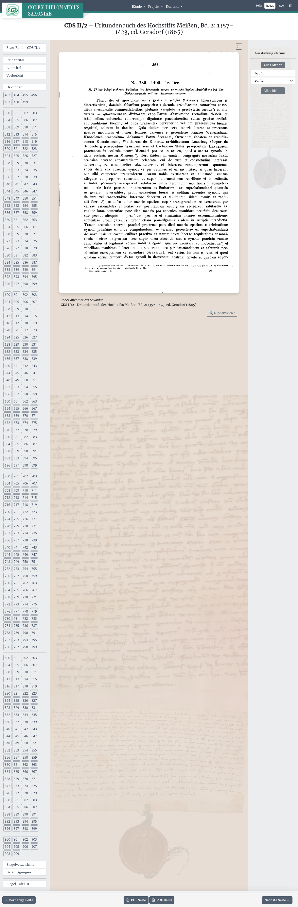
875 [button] (34, 786)
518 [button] (25, 141)
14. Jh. (259, 73)
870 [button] (25, 779)
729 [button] (16, 526)
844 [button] (7, 736)
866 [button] (25, 771)
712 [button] (7, 497)
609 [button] (16, 309)
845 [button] (16, 736)
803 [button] (34, 658)
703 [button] (34, 476)
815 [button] (34, 679)
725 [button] (16, 519)
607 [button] (34, 302)
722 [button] (25, 512)
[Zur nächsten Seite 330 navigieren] (277, 900)
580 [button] (7, 255)
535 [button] (34, 170)
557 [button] (16, 212)
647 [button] (34, 373)
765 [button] (16, 590)
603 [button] (34, 294)
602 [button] (25, 294)
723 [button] (34, 512)
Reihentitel (15, 60)
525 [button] (16, 156)
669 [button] (16, 415)
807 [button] (34, 665)
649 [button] (16, 380)
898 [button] (25, 828)
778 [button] (25, 611)
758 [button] (25, 576)
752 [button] (7, 569)
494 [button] (16, 95)
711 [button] (34, 490)
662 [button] (25, 401)
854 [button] (25, 750)
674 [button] (25, 423)
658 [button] (25, 394)
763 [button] (34, 583)
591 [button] (34, 269)
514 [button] (25, 134)
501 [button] (16, 113)
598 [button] (25, 284)
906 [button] (25, 846)
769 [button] (16, 597)
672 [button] (7, 423)
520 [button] (7, 148)
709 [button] (16, 490)
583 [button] (34, 255)
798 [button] (25, 647)
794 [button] (25, 640)
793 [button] (16, 640)
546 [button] (25, 191)
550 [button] (25, 198)
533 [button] (16, 170)
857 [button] (16, 757)
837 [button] (16, 722)
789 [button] (16, 633)
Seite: (260, 5)
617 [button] (16, 323)
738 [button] (25, 540)
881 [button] (16, 800)
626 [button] (25, 337)
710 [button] (25, 490)
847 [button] (34, 736)
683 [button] (34, 437)
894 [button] (25, 821)
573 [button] (16, 241)
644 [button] (7, 373)
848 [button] (7, 743)
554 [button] (25, 205)
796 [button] (7, 647)
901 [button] (16, 839)
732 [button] (7, 533)
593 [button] (16, 276)
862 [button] (25, 764)
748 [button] (7, 561)
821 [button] (16, 693)
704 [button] (7, 483)
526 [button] (25, 156)
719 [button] (34, 505)
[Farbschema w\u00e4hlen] (290, 6)
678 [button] (25, 430)
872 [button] (7, 786)
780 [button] (7, 618)
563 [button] (34, 220)
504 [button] (7, 120)
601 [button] (16, 294)
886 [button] (25, 807)
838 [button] (25, 722)
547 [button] (34, 191)
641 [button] (16, 366)
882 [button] (25, 800)
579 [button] (34, 248)
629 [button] (16, 344)
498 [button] (16, 102)
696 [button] (7, 465)
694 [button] (25, 458)
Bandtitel (14, 68)
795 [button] (34, 640)
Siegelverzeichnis (20, 864)
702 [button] (25, 476)
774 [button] (25, 604)
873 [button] (16, 786)
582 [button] (25, 255)
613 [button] (16, 316)
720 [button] (7, 512)
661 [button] (16, 401)
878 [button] (25, 793)
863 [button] (34, 764)
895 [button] (34, 821)
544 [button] (7, 191)
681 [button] (16, 437)
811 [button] (34, 672)
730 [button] (25, 526)
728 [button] (7, 526)
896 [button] (7, 828)
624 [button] (7, 337)
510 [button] (25, 127)
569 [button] (16, 234)
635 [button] (34, 351)
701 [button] (16, 476)
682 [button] (25, 437)
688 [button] (7, 451)
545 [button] (16, 191)
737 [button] (16, 540)
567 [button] (34, 227)
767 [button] (34, 590)
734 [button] (25, 533)
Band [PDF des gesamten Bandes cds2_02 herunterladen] (162, 900)
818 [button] (25, 686)
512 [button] (7, 134)
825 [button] (16, 700)
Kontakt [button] (173, 6)
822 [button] (25, 693)
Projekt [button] (154, 6)
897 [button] (16, 828)
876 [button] (7, 793)
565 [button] (16, 227)
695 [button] (34, 458)
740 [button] (7, 547)
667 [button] (34, 408)
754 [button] (25, 569)
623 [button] (34, 330)
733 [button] (16, 533)
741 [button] (16, 547)
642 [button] (25, 366)
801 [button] (16, 658)
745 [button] (16, 554)
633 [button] (16, 351)
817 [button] (16, 686)
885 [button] (16, 807)
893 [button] (16, 821)
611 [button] (34, 309)
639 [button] (34, 358)
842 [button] (25, 729)
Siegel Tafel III (18, 884)
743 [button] (34, 547)
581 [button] (16, 255)
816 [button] (7, 686)
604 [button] (7, 302)
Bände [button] (137, 6)
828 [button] (7, 707)
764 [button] (7, 590)
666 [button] (25, 408)
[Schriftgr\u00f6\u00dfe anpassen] (281, 5)
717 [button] (16, 505)
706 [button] (25, 483)
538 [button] (25, 177)
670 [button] (25, 415)
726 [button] (25, 519)
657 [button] (16, 394)
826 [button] (25, 700)
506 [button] (25, 120)
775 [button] (34, 604)
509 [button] (16, 127)
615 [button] (34, 316)
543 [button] (34, 184)
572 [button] (7, 241)
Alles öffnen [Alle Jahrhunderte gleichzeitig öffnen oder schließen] (273, 65)
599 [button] (34, 284)
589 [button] (16, 269)
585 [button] (16, 262)
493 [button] (7, 95)
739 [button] (34, 540)
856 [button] (7, 757)
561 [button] (16, 220)
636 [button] (7, 358)
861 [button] (16, 764)
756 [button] (7, 576)
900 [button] (7, 839)
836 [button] (7, 722)
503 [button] (34, 113)
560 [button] (7, 220)
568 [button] (7, 234)
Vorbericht (15, 75)
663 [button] (34, 401)
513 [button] (16, 134)
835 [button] (34, 715)
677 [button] (16, 430)
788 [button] (7, 633)
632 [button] (7, 351)
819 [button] (34, 686)
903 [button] (34, 839)
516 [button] (7, 141)
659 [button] (34, 394)
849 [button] (16, 743)
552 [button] (7, 205)
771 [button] (34, 597)
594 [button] (25, 276)
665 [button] (16, 408)
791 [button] (34, 633)
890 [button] (25, 814)
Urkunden (15, 87)
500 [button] (7, 113)
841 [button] (16, 729)
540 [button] (7, 184)
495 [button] (25, 95)
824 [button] (7, 700)
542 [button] (25, 184)
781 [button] (16, 618)
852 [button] (7, 750)
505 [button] (16, 120)
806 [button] (25, 665)
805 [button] (16, 665)
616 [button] (7, 323)
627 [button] (34, 337)
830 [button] (25, 707)
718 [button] (25, 505)
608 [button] (7, 309)
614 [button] (25, 316)
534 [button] (25, 170)
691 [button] (34, 451)
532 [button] (7, 170)
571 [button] (34, 234)
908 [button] (7, 853)
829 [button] (16, 707)
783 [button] (34, 618)
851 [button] (34, 743)
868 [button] (7, 779)
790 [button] (25, 633)
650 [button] (25, 380)
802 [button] (25, 658)
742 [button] (25, 547)
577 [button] (16, 248)
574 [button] (25, 241)
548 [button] (7, 198)
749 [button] (16, 561)
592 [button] (7, 276)
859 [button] (34, 757)
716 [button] (7, 505)
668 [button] (7, 415)
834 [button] (25, 715)
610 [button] (25, 309)
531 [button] (34, 163)
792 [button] (7, 640)
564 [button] (7, 227)
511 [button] (34, 127)
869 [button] (16, 779)
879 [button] (34, 793)
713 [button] (16, 497)
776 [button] (7, 611)
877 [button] (16, 793)
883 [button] (34, 800)
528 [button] (7, 163)
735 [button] (34, 533)
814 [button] (25, 679)
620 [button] (7, 330)
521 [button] (16, 148)
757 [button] (16, 576)
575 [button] (34, 241)
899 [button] (34, 828)
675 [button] (34, 423)
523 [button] (34, 148)
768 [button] (7, 597)
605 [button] (16, 302)
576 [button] (7, 248)
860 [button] (7, 764)
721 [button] (16, 512)
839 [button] (34, 722)
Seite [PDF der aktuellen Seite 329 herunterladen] (136, 900)
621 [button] (16, 330)
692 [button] (7, 458)
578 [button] (25, 248)
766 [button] (25, 590)
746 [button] (25, 554)
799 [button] (34, 647)
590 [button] (25, 269)
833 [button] (16, 715)
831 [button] (34, 707)
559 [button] (34, 212)
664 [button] (7, 408)
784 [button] (7, 625)
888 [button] (7, 814)
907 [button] (34, 846)
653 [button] (16, 387)
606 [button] (25, 302)
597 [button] (16, 284)
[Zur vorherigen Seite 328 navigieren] (19, 900)
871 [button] (34, 779)
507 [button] (34, 120)
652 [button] (7, 387)
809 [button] (16, 672)
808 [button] (7, 672)
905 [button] (16, 846)
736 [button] (7, 540)
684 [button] (7, 444)
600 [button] (7, 294)
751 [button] (34, 561)
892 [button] (7, 821)
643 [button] (34, 366)
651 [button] (34, 380)
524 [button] (7, 156)
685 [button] (16, 444)
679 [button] (34, 430)
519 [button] (34, 141)
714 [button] (25, 497)
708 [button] (7, 490)
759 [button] (34, 576)
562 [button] (25, 220)
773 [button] (16, 604)
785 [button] (16, 625)
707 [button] (34, 483)
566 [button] (25, 227)
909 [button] (16, 853)
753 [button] (16, 569)
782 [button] (25, 618)
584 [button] (7, 262)
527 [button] (34, 156)
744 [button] (7, 554)
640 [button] (7, 366)
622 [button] (25, 330)
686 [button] (25, 444)
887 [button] (34, 807)
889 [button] (16, 814)
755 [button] (34, 569)
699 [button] (34, 465)
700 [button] (7, 476)
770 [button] (25, 597)
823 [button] (34, 693)
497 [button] (7, 102)
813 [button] (16, 679)
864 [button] (7, 771)
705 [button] (16, 483)
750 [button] (25, 561)
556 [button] (7, 212)
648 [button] (7, 380)
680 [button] (7, 437)
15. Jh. (259, 80)
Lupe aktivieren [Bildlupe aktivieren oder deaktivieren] (222, 312)
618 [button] (25, 323)
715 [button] (34, 497)
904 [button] (7, 846)
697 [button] (16, 465)
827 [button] (34, 700)
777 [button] (16, 611)
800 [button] (7, 658)
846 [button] (25, 736)
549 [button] (16, 198)
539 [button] (34, 177)
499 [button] (25, 102)
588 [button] (7, 269)
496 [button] (34, 95)
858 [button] (25, 757)
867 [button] (34, 771)
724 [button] (7, 519)
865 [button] (16, 771)
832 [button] (7, 715)
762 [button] (25, 583)
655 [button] (34, 387)
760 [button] (7, 583)
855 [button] (34, 750)
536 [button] (7, 177)
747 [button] (34, 554)
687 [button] (34, 444)
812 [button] (7, 679)
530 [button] (25, 163)
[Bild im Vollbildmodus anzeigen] (239, 46)
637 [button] (16, 358)
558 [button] (25, 212)
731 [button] (34, 526)
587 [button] (34, 262)
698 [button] (25, 465)
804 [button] (7, 665)
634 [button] (25, 351)
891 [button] (34, 814)
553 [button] (16, 205)
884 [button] (7, 807)
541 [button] (16, 184)
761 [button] (16, 583)
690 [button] (25, 451)
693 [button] (16, 458)
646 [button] (25, 373)
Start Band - (24, 48)
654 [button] (25, 387)
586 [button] (25, 262)
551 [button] (34, 198)
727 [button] (34, 519)
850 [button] (25, 743)
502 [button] (25, 113)
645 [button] (16, 373)
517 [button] (16, 141)
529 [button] (16, 163)
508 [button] (7, 127)
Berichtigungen (19, 872)
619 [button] (34, 323)
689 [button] (16, 451)
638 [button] (25, 358)
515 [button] (34, 134)
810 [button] (25, 672)
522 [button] (25, 148)
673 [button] (16, 423)
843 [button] (34, 729)
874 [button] (25, 786)
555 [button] (34, 205)
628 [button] (7, 344)
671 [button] (34, 415)
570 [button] (25, 234)
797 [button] (16, 647)
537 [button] (16, 177)
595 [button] (34, 276)
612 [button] (7, 316)
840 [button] (7, 729)
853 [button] (16, 750)
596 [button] (7, 284)
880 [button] (7, 800)
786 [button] (25, 625)
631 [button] (34, 344)
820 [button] (7, 693)
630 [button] (25, 344)
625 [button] (16, 337)
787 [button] (34, 625)
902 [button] (25, 839)
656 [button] (7, 394)
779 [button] (34, 611)
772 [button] (7, 604)
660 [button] (7, 401)
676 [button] (7, 430)
